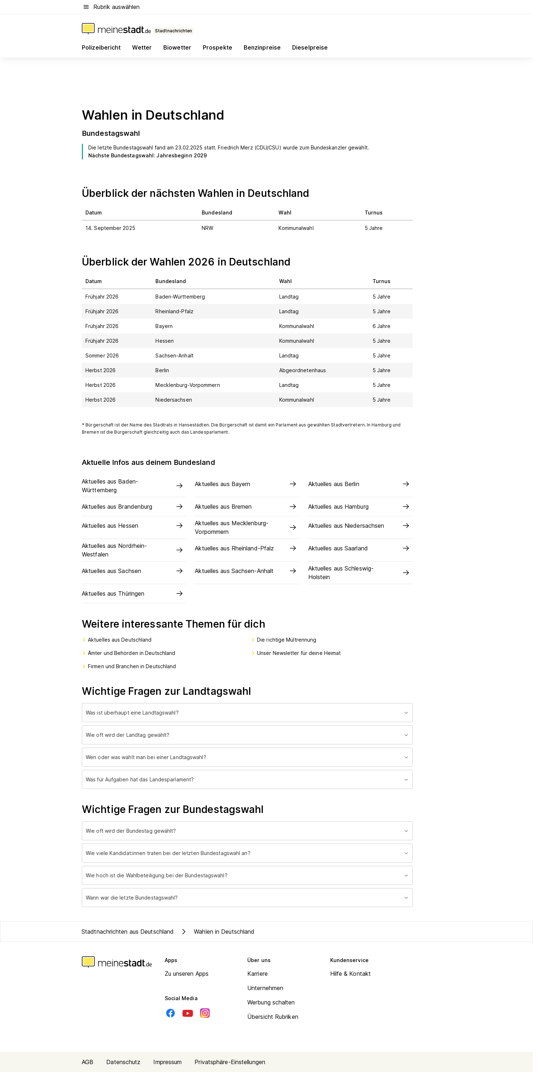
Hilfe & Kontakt (350, 973)
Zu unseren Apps (187, 973)
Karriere (257, 973)
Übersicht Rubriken (272, 1016)
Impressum (167, 1062)
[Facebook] (170, 1013)
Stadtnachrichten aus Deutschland (127, 931)
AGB (87, 1062)
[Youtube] (187, 1013)
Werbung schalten (271, 1002)
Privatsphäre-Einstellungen (230, 1062)
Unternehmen (265, 988)
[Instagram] (205, 1013)
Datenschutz (123, 1062)
